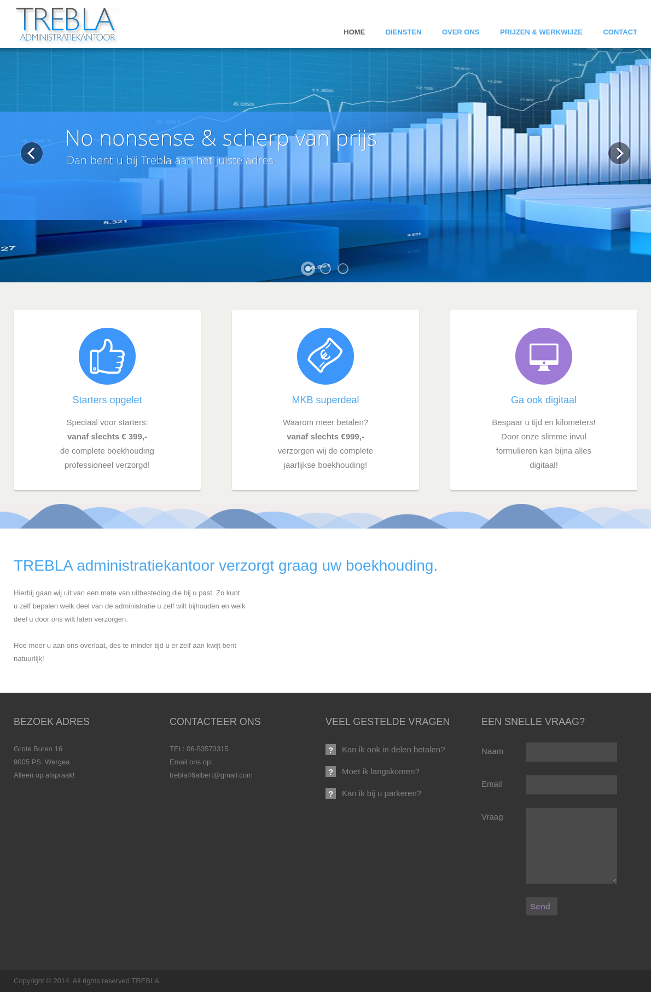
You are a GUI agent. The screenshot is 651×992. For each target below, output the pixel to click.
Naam (492, 751)
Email (491, 783)
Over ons (461, 32)
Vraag (492, 816)
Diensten (404, 32)
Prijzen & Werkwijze (541, 32)
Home (354, 32)
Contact (620, 32)
